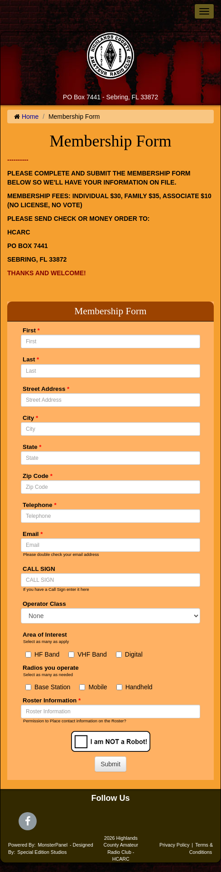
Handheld (134, 687)
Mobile (93, 687)
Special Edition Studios (42, 852)
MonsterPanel (52, 845)
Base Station (47, 687)
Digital (129, 654)
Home (30, 116)
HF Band (42, 654)
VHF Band (87, 654)
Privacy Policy (174, 845)
